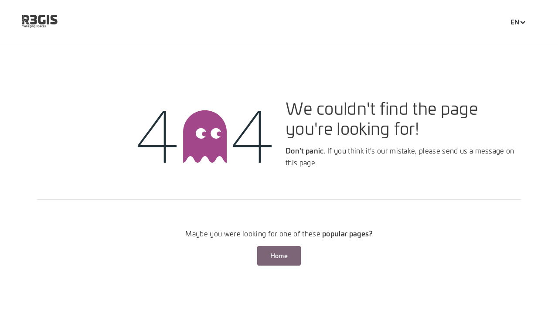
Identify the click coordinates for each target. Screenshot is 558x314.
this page (300, 162)
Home (279, 255)
